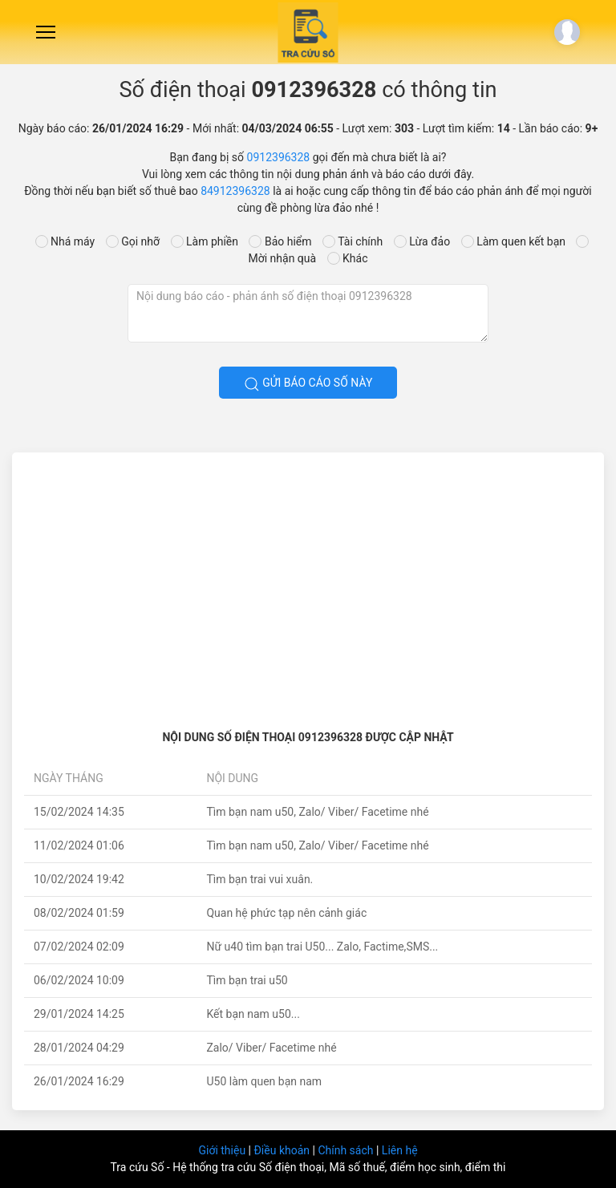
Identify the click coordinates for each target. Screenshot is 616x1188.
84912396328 (235, 190)
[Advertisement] (308, 584)
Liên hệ (400, 1150)
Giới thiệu (223, 1150)
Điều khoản (282, 1150)
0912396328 (278, 157)
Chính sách (347, 1150)
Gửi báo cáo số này (308, 384)
